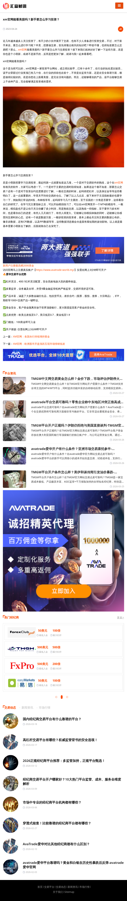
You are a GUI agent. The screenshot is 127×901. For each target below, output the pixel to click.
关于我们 (58, 892)
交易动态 (61, 887)
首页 (40, 887)
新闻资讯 (73, 887)
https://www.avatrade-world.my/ (55, 270)
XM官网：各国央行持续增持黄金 (31, 336)
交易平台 (49, 887)
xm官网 (22, 49)
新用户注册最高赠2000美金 (18, 265)
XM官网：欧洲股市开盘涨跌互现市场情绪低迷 (39, 343)
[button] (56, 697)
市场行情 (84, 887)
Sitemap (69, 892)
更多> (120, 617)
